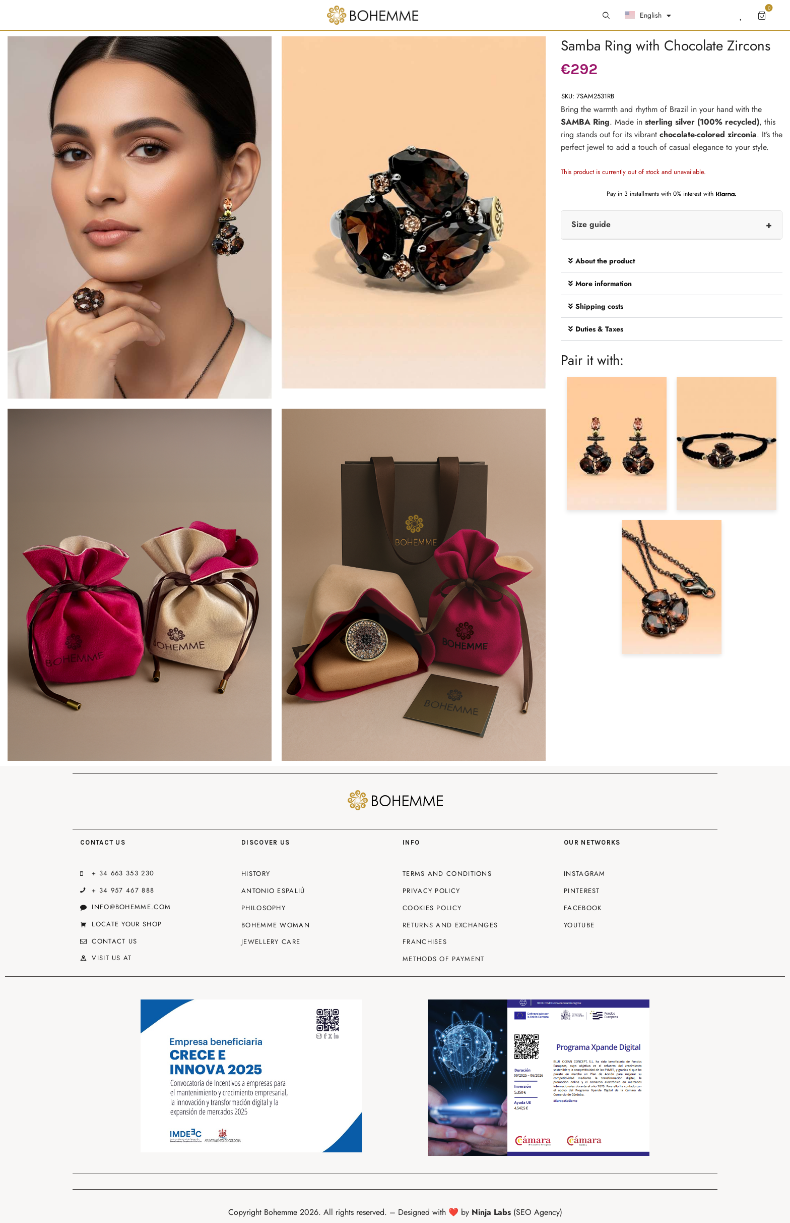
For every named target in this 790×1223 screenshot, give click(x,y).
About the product (605, 261)
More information (603, 284)
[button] (671, 261)
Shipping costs (599, 306)
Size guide (591, 224)
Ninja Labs (491, 1212)
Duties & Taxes (599, 329)
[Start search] (606, 15)
